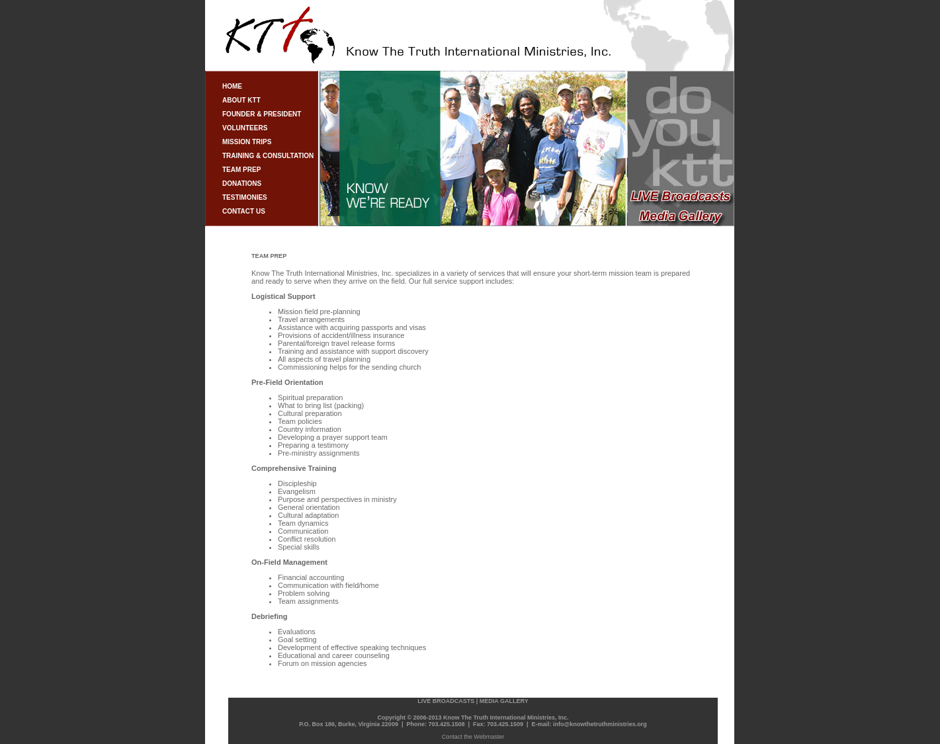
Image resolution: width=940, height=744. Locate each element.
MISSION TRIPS (246, 141)
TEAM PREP (241, 169)
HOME (232, 86)
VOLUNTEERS (244, 128)
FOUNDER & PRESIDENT (261, 114)
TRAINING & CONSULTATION (268, 155)
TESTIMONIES (244, 197)
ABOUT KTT (241, 100)
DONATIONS (241, 183)
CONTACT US (243, 211)
